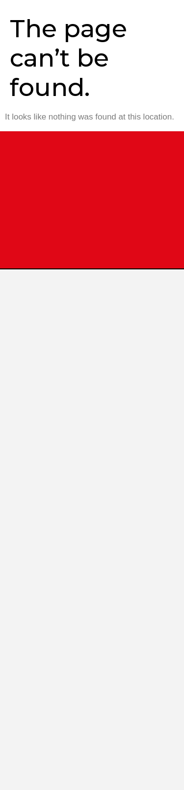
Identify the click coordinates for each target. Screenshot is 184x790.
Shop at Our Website (79, 680)
